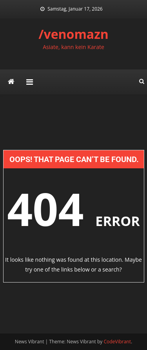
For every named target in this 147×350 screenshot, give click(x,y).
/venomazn (73, 34)
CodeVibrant (117, 341)
